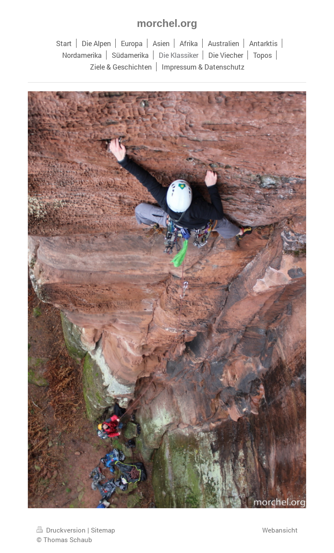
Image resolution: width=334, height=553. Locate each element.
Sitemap (103, 530)
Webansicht (279, 530)
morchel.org (167, 23)
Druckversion (62, 530)
